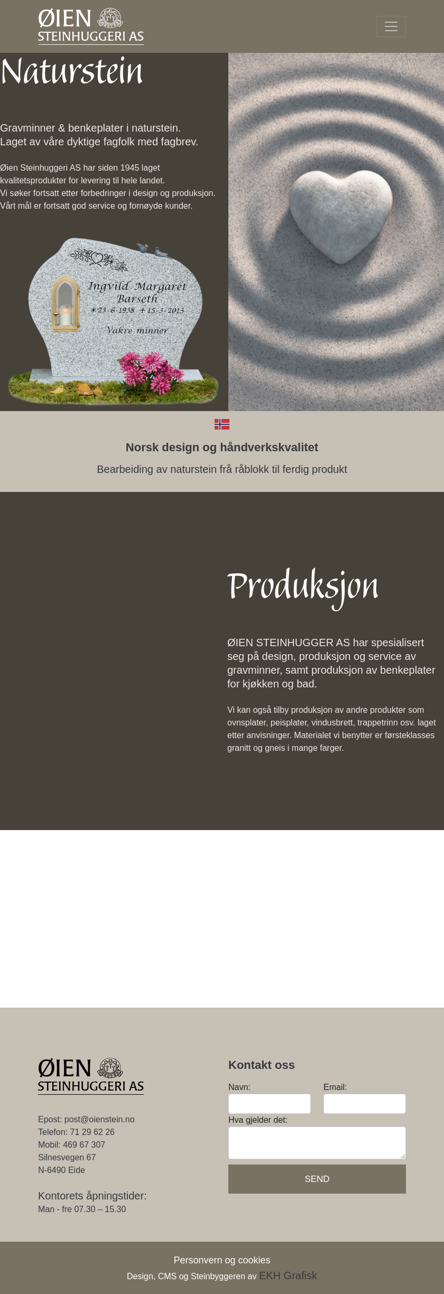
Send (316, 1179)
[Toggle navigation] (391, 26)
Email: (335, 1087)
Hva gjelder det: (258, 1119)
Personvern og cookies (221, 1260)
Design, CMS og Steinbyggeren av (222, 1276)
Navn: (239, 1087)
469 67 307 (84, 1144)
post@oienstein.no (99, 1119)
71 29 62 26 (92, 1132)
